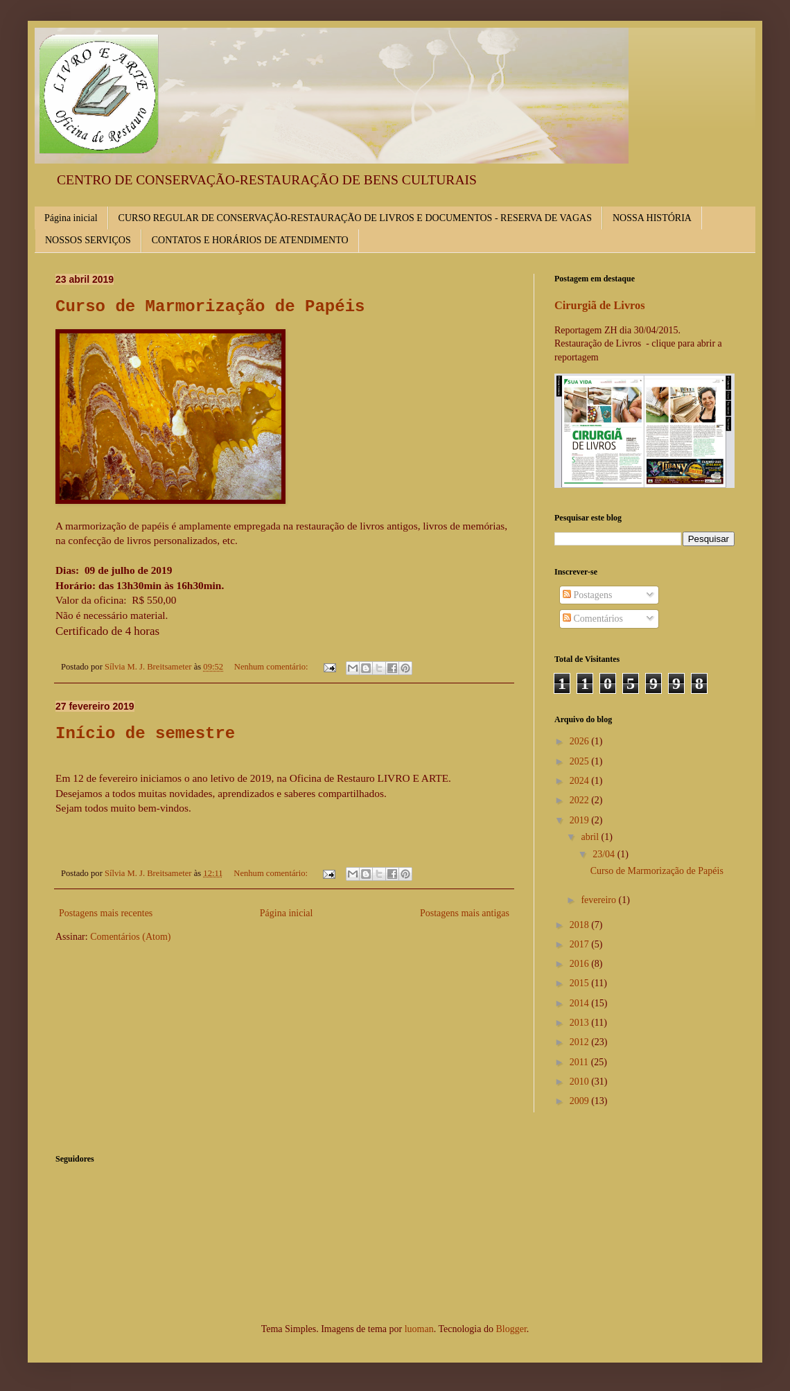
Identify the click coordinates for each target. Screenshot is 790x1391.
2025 (581, 761)
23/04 (604, 854)
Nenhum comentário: (272, 667)
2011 (580, 1062)
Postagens (588, 595)
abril (591, 837)
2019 (581, 820)
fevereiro (599, 900)
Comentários (593, 618)
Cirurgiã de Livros (599, 305)
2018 (581, 925)
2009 (581, 1101)
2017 (581, 944)
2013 (581, 1022)
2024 (581, 781)
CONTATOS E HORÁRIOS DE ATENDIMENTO (250, 240)
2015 (581, 983)
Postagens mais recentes (105, 913)
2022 (581, 800)
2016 (581, 964)
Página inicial (71, 218)
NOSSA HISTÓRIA (652, 218)
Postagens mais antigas (464, 913)
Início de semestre (145, 733)
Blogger (510, 1329)
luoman (419, 1329)
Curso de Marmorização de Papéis (210, 306)
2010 (581, 1081)
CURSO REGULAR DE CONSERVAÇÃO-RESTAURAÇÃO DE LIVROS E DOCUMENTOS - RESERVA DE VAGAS (355, 218)
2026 (581, 741)
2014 (581, 1003)
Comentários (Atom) (130, 936)
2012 (581, 1042)
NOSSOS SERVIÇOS (88, 240)
